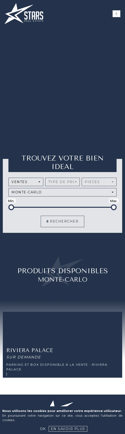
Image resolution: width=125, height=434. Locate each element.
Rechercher (63, 221)
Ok (43, 429)
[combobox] (25, 182)
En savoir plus (68, 429)
